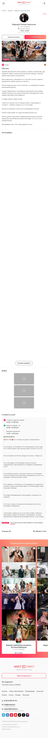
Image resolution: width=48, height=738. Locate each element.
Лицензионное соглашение (9, 724)
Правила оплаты (6, 729)
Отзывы (18, 695)
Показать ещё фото (24, 363)
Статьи (11, 695)
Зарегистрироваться (24, 676)
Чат (3, 3)
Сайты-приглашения (16, 691)
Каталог (4, 691)
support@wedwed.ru (11, 709)
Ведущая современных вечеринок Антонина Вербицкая (18, 646)
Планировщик (30, 691)
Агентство (39, 691)
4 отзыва (20, 653)
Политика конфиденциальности (11, 727)
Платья (4, 695)
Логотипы (26, 695)
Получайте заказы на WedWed (11, 684)
